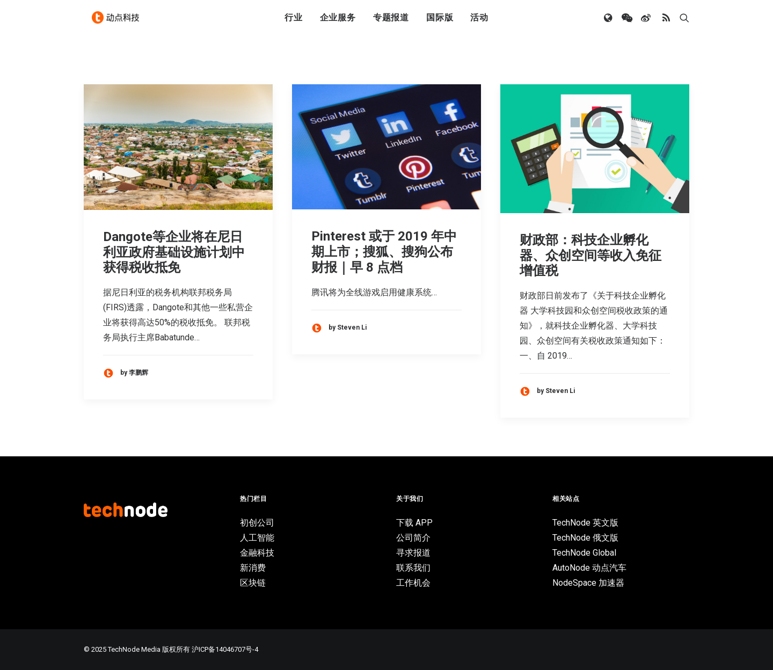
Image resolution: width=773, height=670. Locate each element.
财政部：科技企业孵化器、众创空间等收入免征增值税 (590, 255)
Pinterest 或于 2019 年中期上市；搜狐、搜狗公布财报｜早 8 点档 (384, 252)
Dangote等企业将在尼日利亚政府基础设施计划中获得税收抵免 (174, 252)
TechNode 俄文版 (585, 538)
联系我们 (413, 568)
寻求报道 (413, 553)
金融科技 (257, 553)
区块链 (253, 583)
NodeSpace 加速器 (588, 583)
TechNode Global (584, 553)
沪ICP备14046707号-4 (225, 649)
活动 (479, 23)
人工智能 (257, 538)
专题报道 (391, 23)
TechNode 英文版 (585, 523)
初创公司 (257, 523)
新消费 (253, 568)
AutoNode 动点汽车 (589, 568)
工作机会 (413, 583)
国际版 (439, 23)
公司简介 (413, 538)
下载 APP (414, 523)
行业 (294, 23)
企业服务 (338, 23)
